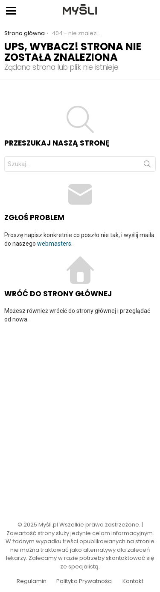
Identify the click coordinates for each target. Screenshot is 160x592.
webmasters (54, 243)
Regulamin (32, 581)
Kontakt (132, 581)
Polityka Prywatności (84, 581)
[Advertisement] (80, 416)
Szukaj (147, 165)
